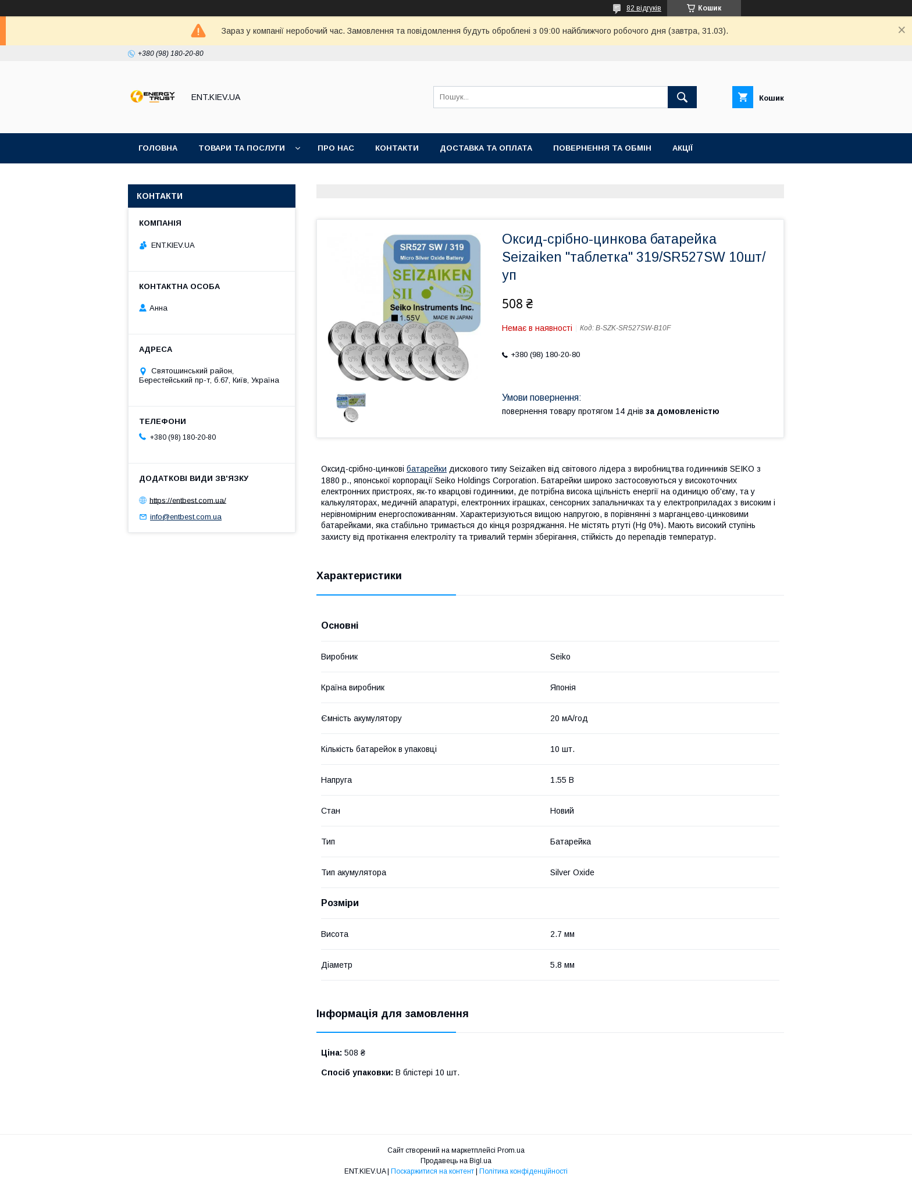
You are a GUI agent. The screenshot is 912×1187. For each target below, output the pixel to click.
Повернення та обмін (602, 148)
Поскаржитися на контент (432, 1171)
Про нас (336, 148)
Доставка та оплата (486, 148)
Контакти (397, 148)
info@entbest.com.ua (186, 516)
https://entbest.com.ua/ (187, 500)
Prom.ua (511, 1150)
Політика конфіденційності (523, 1171)
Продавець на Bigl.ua (456, 1161)
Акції (682, 148)
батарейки (427, 468)
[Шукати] (682, 97)
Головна (157, 148)
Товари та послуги (241, 148)
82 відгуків (643, 8)
